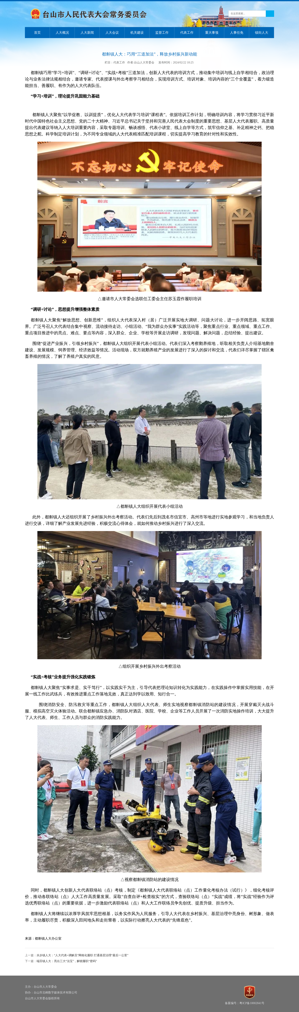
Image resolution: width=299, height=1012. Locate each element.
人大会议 (112, 32)
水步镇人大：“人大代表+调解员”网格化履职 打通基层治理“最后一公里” (82, 955)
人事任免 (236, 32)
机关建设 (137, 32)
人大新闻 (87, 32)
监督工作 (162, 32)
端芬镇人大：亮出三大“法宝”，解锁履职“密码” (67, 961)
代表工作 (187, 32)
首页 (37, 32)
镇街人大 (261, 32)
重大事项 (211, 32)
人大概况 (62, 32)
